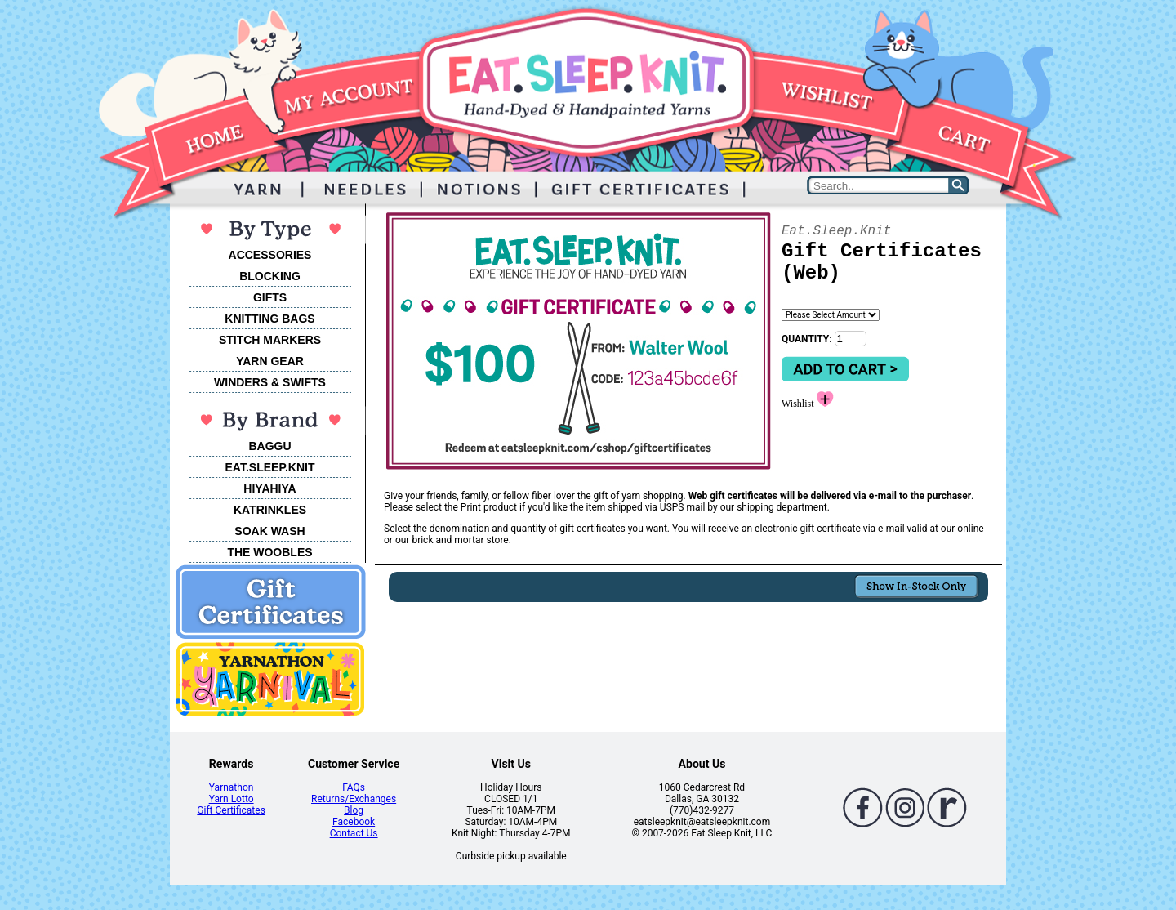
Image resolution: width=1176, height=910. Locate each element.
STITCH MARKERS (270, 339)
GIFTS (270, 297)
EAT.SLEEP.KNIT (270, 467)
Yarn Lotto (231, 799)
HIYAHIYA (269, 488)
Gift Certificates (231, 810)
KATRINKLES (270, 509)
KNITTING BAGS (269, 318)
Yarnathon (231, 787)
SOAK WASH (269, 531)
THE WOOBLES (269, 552)
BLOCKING (270, 276)
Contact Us (354, 833)
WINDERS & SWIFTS (270, 382)
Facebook (353, 821)
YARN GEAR (270, 361)
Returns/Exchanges (353, 799)
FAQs (353, 787)
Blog (353, 810)
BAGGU (269, 446)
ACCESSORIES (270, 254)
